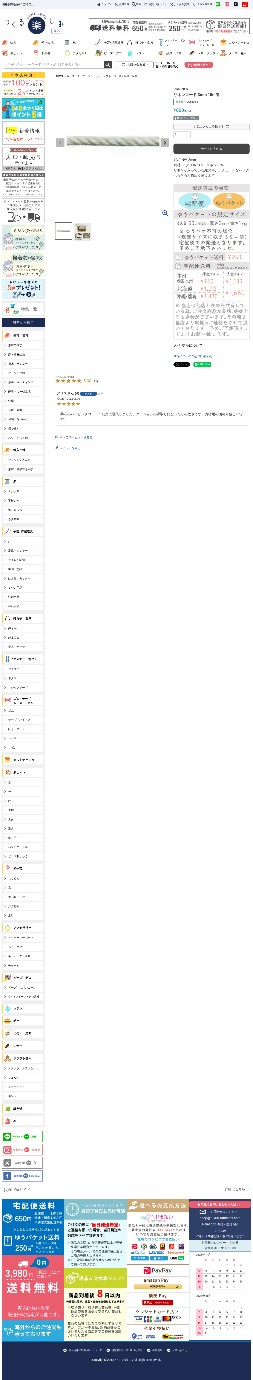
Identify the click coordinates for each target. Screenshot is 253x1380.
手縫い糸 (13, 500)
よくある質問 (179, 4)
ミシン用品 (15, 587)
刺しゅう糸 (15, 510)
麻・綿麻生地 (16, 354)
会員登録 (121, 4)
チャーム (13, 965)
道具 (11, 828)
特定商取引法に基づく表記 (127, 1350)
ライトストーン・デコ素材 (23, 996)
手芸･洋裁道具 (113, 42)
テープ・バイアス (19, 719)
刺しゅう (16, 53)
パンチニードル (18, 847)
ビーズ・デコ (113, 53)
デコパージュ (16, 1086)
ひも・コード (113, 76)
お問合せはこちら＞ (224, 1211)
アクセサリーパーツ (20, 937)
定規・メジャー (18, 550)
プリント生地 (16, 373)
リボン (12, 747)
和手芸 (46, 53)
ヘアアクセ (15, 947)
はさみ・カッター (19, 578)
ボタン (12, 678)
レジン (139, 53)
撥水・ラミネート (19, 363)
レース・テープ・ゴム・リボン (85, 76)
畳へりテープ (16, 897)
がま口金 (13, 637)
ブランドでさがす (19, 460)
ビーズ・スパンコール (22, 987)
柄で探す (13, 428)
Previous (60, 142)
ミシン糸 (13, 491)
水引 (11, 915)
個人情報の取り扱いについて (85, 1350)
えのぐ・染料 (22, 1033)
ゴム (11, 710)
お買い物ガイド (155, 4)
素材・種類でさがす (20, 469)
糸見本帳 (13, 519)
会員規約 (157, 1350)
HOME (60, 76)
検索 (136, 4)
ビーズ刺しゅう (18, 856)
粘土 (16, 1021)
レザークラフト (208, 53)
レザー (17, 1046)
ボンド (12, 1096)
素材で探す (15, 345)
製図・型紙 (15, 569)
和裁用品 (13, 606)
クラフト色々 (238, 53)
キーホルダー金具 (19, 956)
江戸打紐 (13, 906)
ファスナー (15, 669)
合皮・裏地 (15, 410)
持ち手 (12, 628)
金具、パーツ (16, 646)
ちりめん (13, 878)
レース (12, 738)
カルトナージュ (239, 42)
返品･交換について (188, 345)
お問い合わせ (180, 1350)
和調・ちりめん (18, 419)
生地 (13, 42)
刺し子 (12, 837)
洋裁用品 (13, 597)
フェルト (13, 1077)
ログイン (104, 4)
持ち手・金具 (144, 42)
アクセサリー (82, 53)
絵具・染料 (173, 53)
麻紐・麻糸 (130, 76)
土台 (11, 819)
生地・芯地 (20, 335)
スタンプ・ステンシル (22, 1068)
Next (165, 142)
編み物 (17, 1108)
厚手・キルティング (20, 382)
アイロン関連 (16, 559)
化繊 (11, 400)
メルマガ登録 (202, 4)
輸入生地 (47, 42)
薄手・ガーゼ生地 (19, 391)
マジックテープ (18, 687)
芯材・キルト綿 (18, 437)
